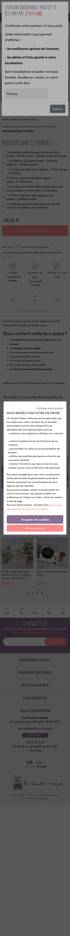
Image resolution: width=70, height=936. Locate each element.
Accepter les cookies (35, 519)
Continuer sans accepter (50, 408)
